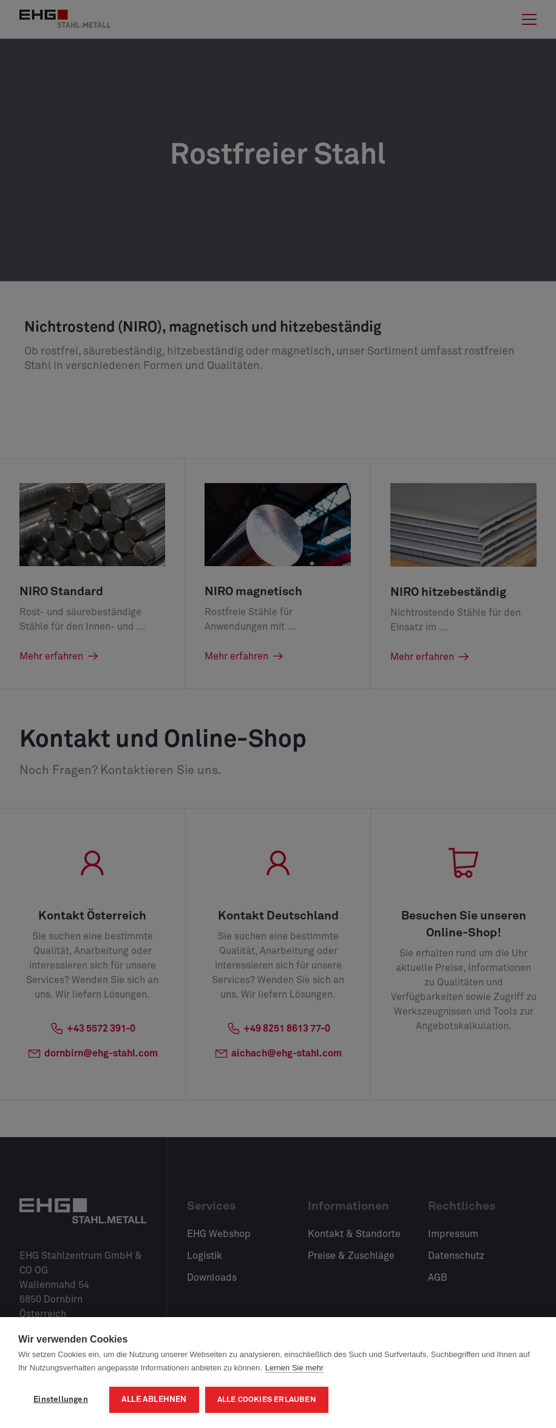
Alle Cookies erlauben (266, 1400)
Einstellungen (60, 1399)
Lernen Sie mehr (294, 1367)
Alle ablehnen (154, 1399)
